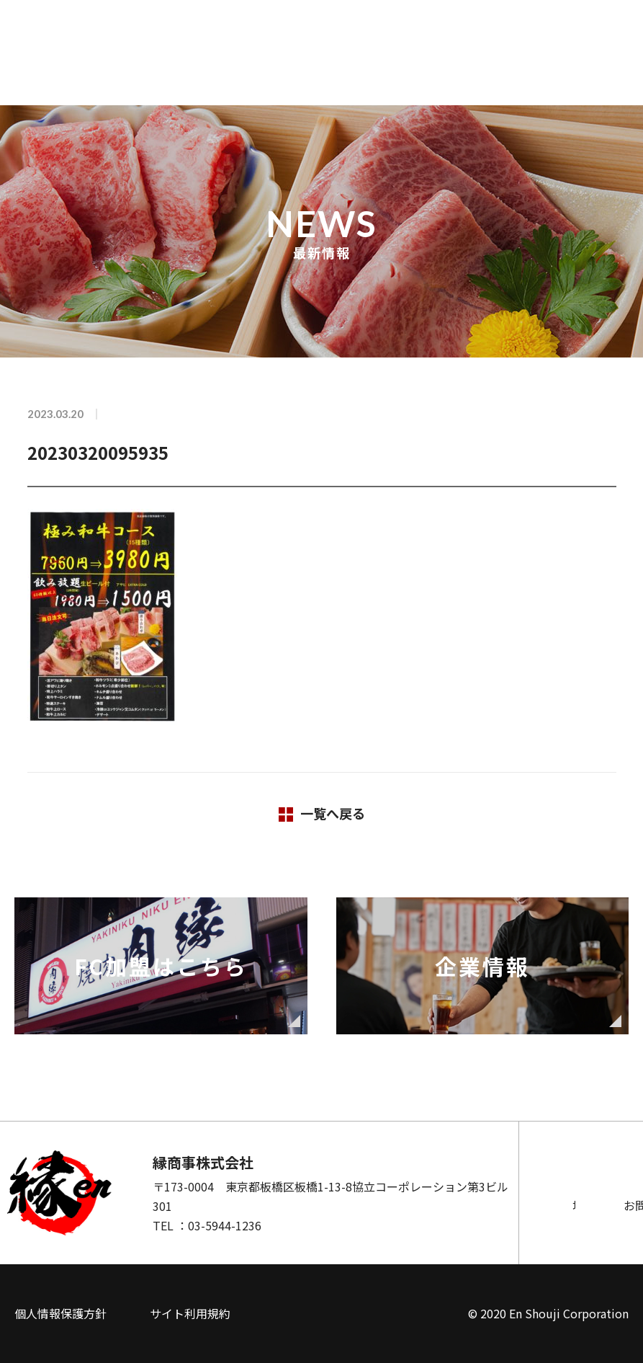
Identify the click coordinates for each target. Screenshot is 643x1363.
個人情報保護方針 (60, 1313)
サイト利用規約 (190, 1313)
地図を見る (394, 1205)
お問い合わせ (560, 1205)
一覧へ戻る (332, 813)
